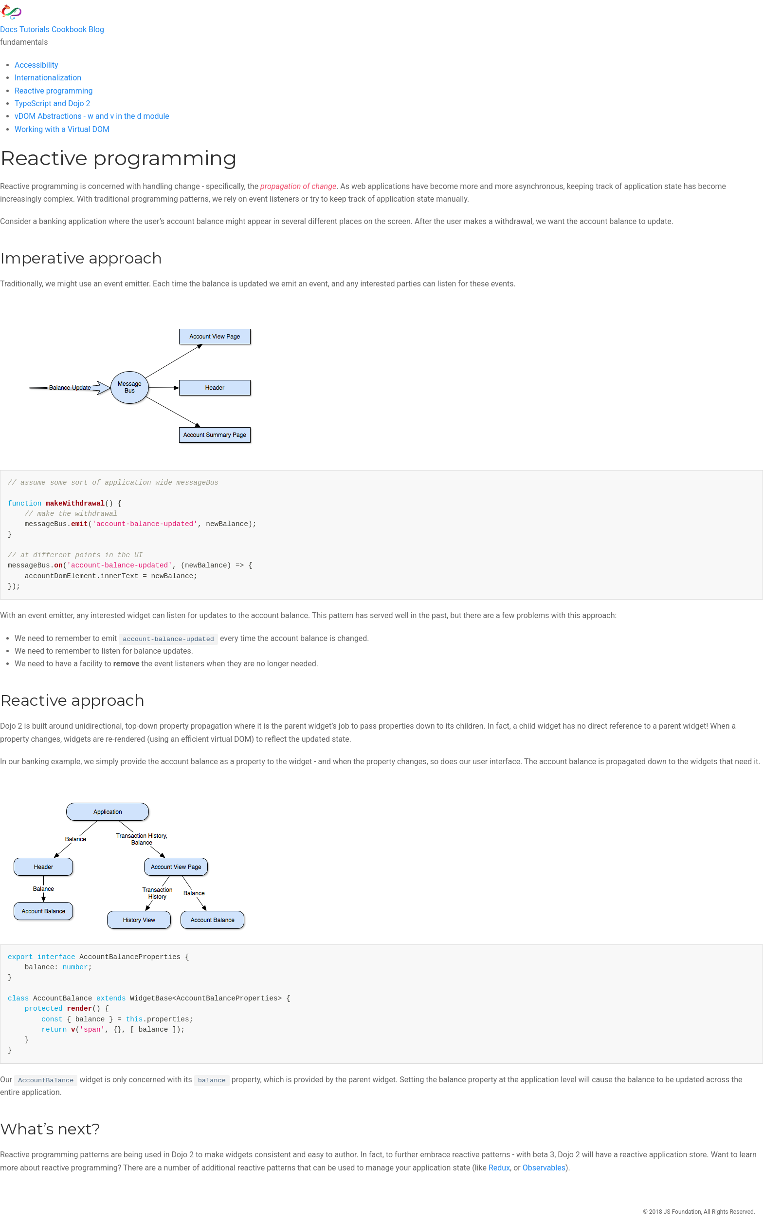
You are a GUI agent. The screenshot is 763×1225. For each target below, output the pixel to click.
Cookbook (69, 29)
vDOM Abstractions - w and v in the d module (92, 116)
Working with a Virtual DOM (62, 129)
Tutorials (34, 29)
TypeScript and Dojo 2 (52, 103)
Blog (96, 29)
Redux (499, 1167)
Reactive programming (54, 90)
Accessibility (36, 65)
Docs (9, 29)
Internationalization (48, 77)
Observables (544, 1167)
